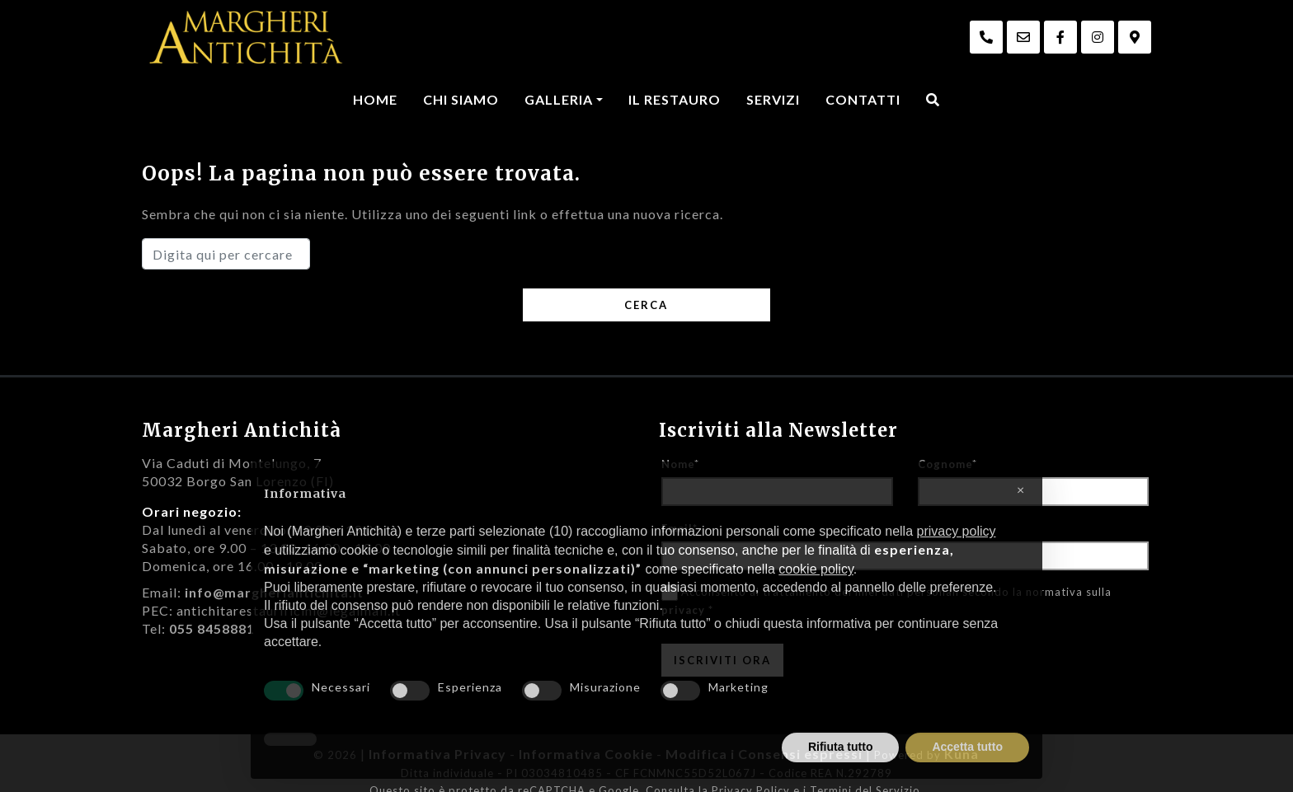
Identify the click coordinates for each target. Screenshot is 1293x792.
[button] (1021, 488)
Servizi (773, 99)
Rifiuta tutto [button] (840, 746)
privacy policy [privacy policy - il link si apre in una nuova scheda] (955, 531)
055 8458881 (212, 628)
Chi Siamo (461, 99)
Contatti (862, 99)
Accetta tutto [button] (967, 746)
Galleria (558, 99)
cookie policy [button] (815, 569)
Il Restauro (674, 99)
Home (375, 99)
